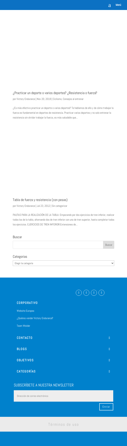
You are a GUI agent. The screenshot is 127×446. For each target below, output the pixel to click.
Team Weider (23, 326)
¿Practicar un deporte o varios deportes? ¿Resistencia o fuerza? (55, 93)
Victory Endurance (26, 99)
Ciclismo (57, 99)
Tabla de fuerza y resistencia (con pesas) (40, 199)
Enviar (106, 406)
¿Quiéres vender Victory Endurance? (35, 318)
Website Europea (25, 311)
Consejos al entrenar (73, 99)
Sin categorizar (59, 206)
